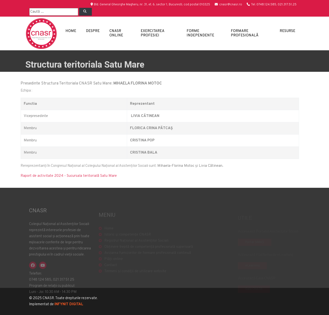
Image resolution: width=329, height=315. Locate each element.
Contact (110, 268)
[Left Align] (85, 12)
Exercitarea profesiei (152, 33)
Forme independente (200, 33)
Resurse (287, 31)
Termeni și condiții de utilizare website (135, 274)
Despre (93, 31)
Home (70, 31)
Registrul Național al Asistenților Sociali (136, 244)
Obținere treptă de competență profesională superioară (148, 250)
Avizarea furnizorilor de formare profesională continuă (147, 256)
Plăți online (113, 262)
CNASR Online (116, 33)
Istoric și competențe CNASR (127, 238)
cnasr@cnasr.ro (230, 5)
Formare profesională (244, 33)
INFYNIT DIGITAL (68, 304)
